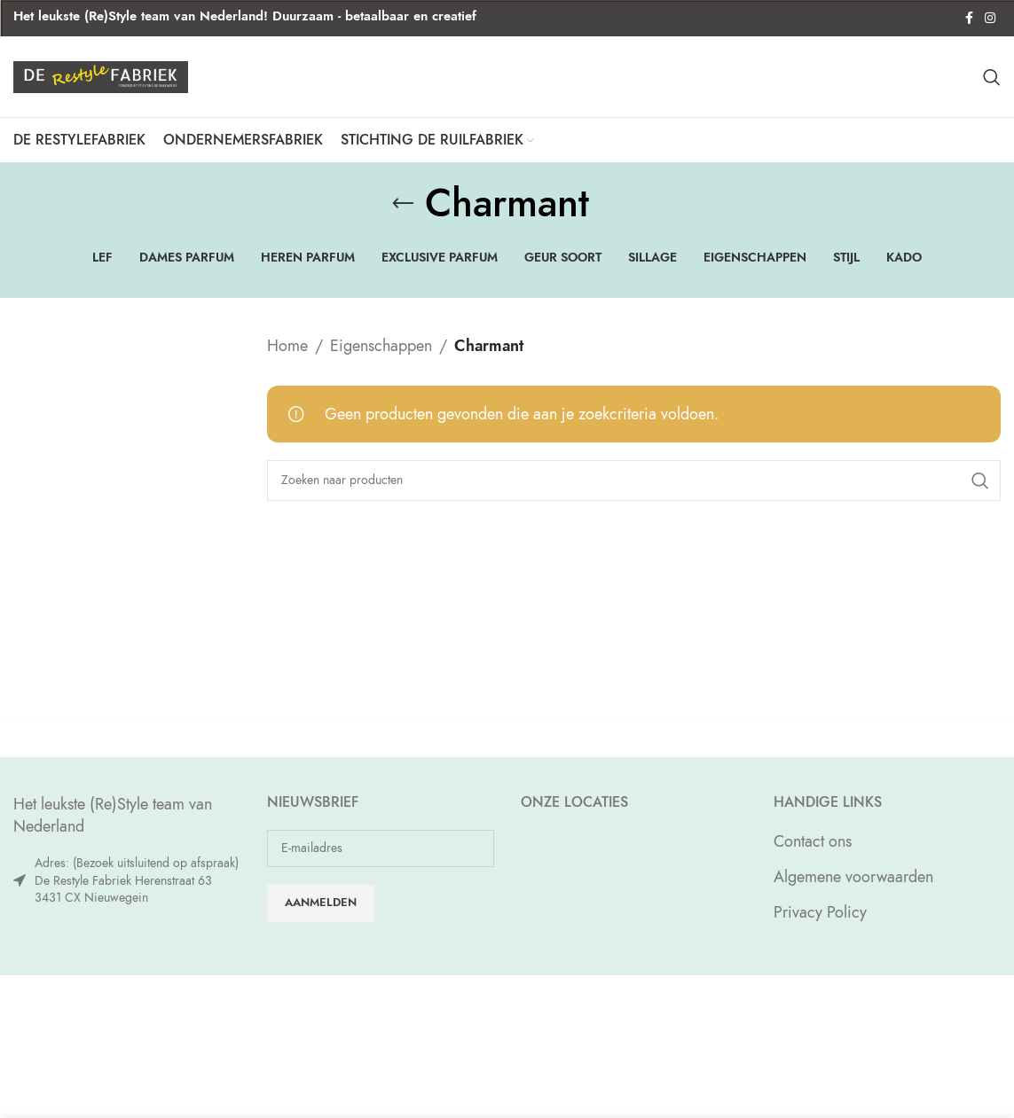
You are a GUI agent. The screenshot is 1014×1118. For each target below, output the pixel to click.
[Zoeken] (992, 83)
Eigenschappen (381, 358)
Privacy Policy (820, 924)
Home (287, 358)
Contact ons (813, 853)
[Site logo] (100, 81)
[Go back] (403, 215)
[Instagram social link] (990, 18)
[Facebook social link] (968, 18)
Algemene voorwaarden (853, 889)
